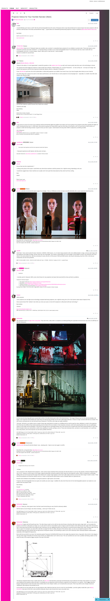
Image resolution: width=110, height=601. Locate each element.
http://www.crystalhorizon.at (31, 153)
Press (91, 1)
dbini (18, 122)
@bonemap (25, 522)
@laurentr (19, 270)
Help (17, 8)
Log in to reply (95, 20)
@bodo (22, 48)
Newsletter (33, 8)
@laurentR (27, 268)
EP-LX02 (47, 580)
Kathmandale (19, 318)
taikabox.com (19, 131)
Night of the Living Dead (34, 320)
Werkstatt (24, 8)
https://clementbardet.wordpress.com (24, 309)
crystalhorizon (20, 142)
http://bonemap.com (21, 489)
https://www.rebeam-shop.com (89, 29)
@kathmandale (20, 445)
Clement (18, 295)
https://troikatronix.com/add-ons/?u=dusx (33, 283)
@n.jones (25, 504)
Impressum (101, 1)
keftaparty (19, 161)
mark (18, 60)
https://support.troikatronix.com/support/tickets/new (40, 281)
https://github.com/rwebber (41, 285)
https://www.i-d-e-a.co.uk (37, 240)
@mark (25, 46)
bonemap (19, 460)
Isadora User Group (56, 65)
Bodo (18, 23)
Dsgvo (96, 1)
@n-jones (19, 506)
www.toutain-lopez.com (21, 180)
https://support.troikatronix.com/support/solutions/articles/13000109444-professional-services (47, 284)
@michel (32, 63)
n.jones (18, 188)
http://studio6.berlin (20, 38)
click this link (22, 71)
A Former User (20, 46)
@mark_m (27, 63)
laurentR (18, 250)
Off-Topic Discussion (18, 19)
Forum (12, 8)
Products (5, 8)
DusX (18, 268)
